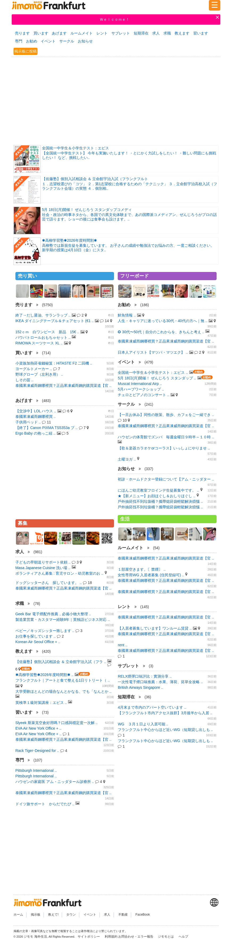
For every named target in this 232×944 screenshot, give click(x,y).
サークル (66, 41)
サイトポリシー (89, 936)
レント (102, 33)
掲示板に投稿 (25, 51)
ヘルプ (183, 936)
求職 (167, 33)
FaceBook (143, 914)
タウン (71, 914)
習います (200, 33)
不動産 (123, 914)
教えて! (53, 914)
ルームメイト (81, 33)
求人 (156, 33)
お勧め (31, 41)
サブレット (120, 33)
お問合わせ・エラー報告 (136, 936)
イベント (48, 41)
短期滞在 (141, 33)
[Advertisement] (116, 100)
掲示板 (35, 914)
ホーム (18, 914)
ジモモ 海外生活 (35, 936)
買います (40, 33)
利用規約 (111, 936)
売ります (22, 33)
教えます (182, 33)
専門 (18, 41)
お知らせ (85, 41)
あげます (59, 33)
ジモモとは (166, 936)
